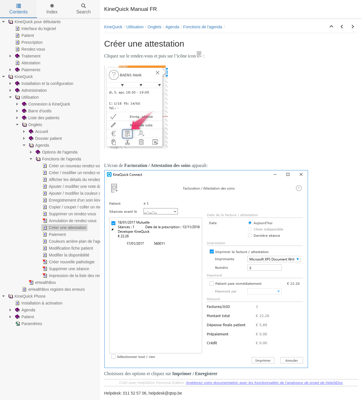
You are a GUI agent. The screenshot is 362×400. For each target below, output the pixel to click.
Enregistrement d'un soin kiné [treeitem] (71, 200)
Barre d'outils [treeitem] (36, 111)
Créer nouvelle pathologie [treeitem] (68, 261)
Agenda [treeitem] (38, 145)
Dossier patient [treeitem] (45, 138)
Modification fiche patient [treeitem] (67, 248)
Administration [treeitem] (30, 90)
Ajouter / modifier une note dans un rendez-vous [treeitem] (87, 186)
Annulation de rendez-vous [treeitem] (69, 220)
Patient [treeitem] (24, 35)
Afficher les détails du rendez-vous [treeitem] (75, 179)
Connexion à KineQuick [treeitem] (45, 104)
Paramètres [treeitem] (28, 323)
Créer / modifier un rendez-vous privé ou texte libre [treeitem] (90, 172)
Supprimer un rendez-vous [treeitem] (68, 213)
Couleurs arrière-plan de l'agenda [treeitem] (74, 241)
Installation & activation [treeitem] (38, 303)
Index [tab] (51, 9)
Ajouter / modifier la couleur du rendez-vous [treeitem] (83, 193)
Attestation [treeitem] (27, 62)
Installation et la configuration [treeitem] (43, 83)
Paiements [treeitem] (27, 69)
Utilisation (135, 27)
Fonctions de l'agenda (202, 27)
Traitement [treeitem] (27, 56)
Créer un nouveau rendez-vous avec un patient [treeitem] (86, 165)
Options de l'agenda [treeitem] (56, 152)
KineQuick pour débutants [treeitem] (34, 21)
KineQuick (113, 27)
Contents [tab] (18, 9)
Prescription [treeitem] (28, 42)
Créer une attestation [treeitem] (63, 227)
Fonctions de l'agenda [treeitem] (58, 159)
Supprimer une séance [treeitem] (65, 268)
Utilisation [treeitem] (26, 97)
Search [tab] (83, 9)
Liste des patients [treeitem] (40, 117)
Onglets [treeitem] (31, 124)
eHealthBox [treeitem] (42, 282)
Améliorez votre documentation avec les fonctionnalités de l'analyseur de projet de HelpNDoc (264, 383)
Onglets (154, 27)
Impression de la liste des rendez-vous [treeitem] (79, 275)
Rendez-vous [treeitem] (29, 49)
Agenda (172, 27)
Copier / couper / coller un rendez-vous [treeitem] (79, 207)
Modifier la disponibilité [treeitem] (65, 255)
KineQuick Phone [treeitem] (26, 296)
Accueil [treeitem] (38, 131)
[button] (331, 26)
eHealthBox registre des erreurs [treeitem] (53, 289)
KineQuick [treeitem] (20, 76)
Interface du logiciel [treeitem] (35, 28)
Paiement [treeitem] (53, 234)
